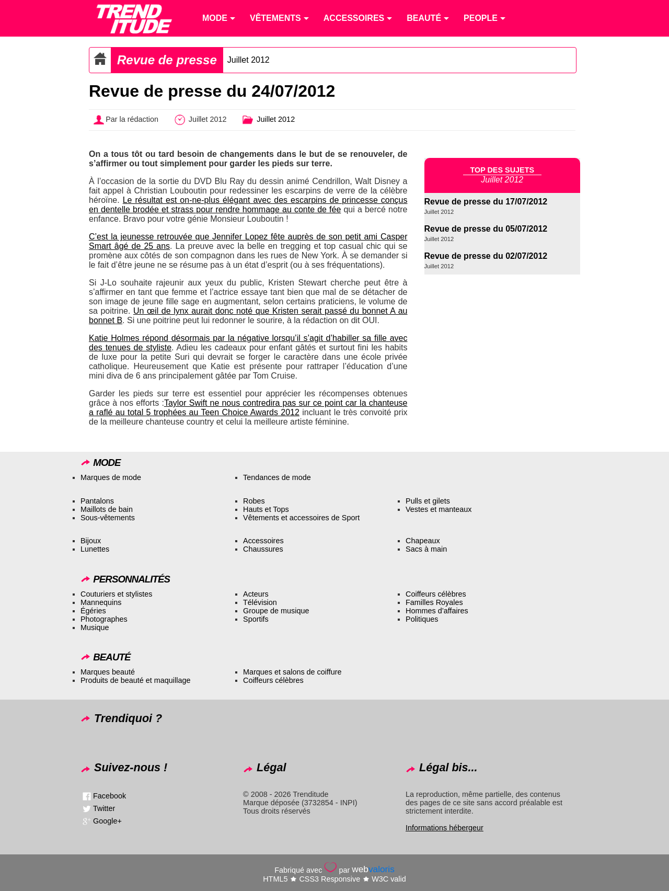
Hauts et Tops (266, 509)
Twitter (104, 808)
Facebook (109, 796)
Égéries (93, 611)
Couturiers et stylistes (116, 594)
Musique (94, 627)
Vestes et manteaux (438, 509)
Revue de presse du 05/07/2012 (486, 228)
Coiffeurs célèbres (436, 594)
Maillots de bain (106, 509)
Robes (254, 501)
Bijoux (90, 540)
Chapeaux (423, 540)
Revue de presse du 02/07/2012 (486, 256)
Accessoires (263, 540)
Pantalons (97, 501)
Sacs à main (426, 549)
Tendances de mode (277, 477)
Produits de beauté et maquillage (135, 680)
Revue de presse (167, 60)
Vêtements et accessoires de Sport (301, 517)
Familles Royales (434, 602)
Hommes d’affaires (437, 611)
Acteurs (256, 594)
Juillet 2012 (248, 59)
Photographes (104, 619)
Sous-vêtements (107, 517)
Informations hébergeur (444, 828)
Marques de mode (110, 477)
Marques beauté (107, 672)
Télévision (260, 602)
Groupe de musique (276, 611)
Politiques (422, 619)
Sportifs (256, 619)
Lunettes (94, 549)
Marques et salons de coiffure (292, 672)
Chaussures (263, 549)
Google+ (107, 821)
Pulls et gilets (428, 501)
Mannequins (100, 602)
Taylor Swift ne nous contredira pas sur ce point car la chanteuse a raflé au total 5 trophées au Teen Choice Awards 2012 (248, 407)
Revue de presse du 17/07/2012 (486, 201)
